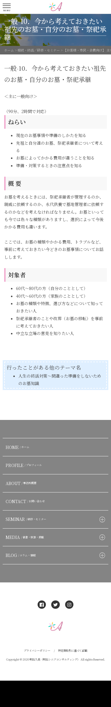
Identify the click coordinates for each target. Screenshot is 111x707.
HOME (18, 447)
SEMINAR (27, 519)
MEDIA (25, 537)
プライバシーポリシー (37, 650)
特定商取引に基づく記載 (72, 650)
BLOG (21, 555)
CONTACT (26, 501)
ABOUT (22, 483)
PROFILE (24, 465)
